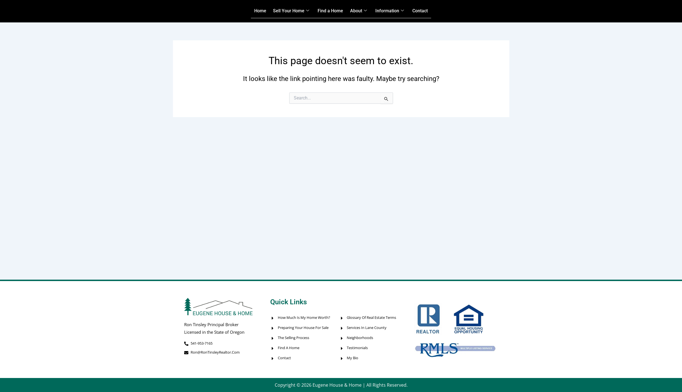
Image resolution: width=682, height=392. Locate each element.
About (361, 11)
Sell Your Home (285, 11)
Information (395, 11)
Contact (430, 11)
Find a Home (329, 11)
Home (250, 11)
